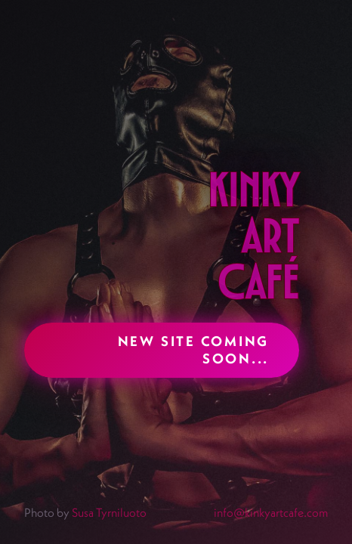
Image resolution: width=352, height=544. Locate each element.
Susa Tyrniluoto (109, 512)
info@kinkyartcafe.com (271, 512)
